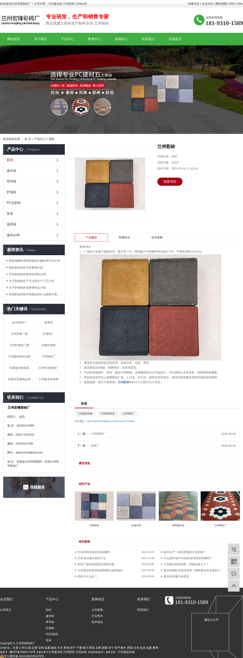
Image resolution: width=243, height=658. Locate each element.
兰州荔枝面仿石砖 (19, 356)
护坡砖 (11, 192)
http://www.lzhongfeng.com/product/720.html (111, 421)
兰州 (22, 647)
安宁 (111, 647)
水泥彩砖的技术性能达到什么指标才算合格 (35, 294)
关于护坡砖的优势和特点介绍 (27, 287)
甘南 (41, 647)
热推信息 (193, 3)
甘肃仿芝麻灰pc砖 (19, 379)
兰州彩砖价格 (85, 413)
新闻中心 (121, 39)
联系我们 (148, 39)
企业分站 (207, 3)
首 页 (28, 139)
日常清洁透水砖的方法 (92, 558)
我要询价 (169, 181)
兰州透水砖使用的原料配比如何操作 (100, 570)
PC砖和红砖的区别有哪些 (94, 552)
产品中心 (67, 39)
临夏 (47, 647)
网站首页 (13, 39)
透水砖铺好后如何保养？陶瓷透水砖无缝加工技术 (195, 570)
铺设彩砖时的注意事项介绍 (26, 267)
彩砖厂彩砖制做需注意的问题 (96, 564)
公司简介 (5, 609)
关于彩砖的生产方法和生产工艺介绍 (31, 281)
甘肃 (15, 647)
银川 (85, 647)
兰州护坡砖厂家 (19, 345)
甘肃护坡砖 (49, 345)
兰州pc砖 (81, 652)
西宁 (73, 647)
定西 (34, 647)
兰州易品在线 (126, 652)
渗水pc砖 (13, 235)
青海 (66, 647)
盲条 (10, 213)
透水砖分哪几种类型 (176, 576)
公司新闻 (97, 609)
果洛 (92, 647)
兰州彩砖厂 (49, 356)
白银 (28, 647)
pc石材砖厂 (19, 322)
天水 (60, 647)
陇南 (53, 647)
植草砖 (48, 322)
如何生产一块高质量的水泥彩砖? (184, 552)
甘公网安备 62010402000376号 (22, 656)
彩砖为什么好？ (87, 576)
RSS (232, 3)
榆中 (123, 647)
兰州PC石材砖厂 (48, 367)
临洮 (142, 647)
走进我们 (6, 599)
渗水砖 (11, 170)
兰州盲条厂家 (19, 333)
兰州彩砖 (69, 652)
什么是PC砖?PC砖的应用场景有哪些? (187, 558)
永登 (136, 647)
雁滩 (155, 647)
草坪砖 (11, 181)
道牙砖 (11, 224)
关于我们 (40, 39)
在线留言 (175, 39)
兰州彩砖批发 (107, 413)
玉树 (98, 647)
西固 (130, 647)
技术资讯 (97, 622)
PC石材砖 (14, 203)
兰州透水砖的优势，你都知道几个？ (186, 564)
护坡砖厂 (48, 333)
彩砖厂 (95, 445)
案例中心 (94, 39)
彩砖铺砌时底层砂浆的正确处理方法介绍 (34, 260)
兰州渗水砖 (55, 652)
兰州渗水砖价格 (49, 379)
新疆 (104, 647)
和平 (117, 647)
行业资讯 (97, 615)
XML (240, 3)
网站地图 (221, 3)
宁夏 (79, 647)
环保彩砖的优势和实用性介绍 (27, 274)
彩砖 (51, 139)
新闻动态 (98, 599)
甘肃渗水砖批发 (19, 367)
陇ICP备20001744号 (23, 652)
